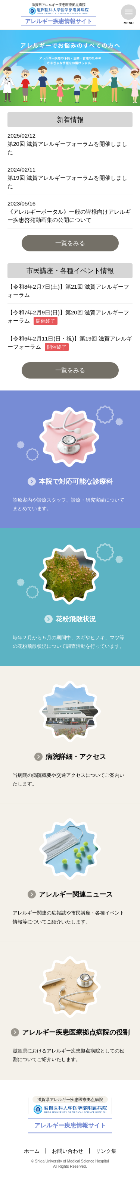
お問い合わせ (67, 1151)
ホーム (32, 1151)
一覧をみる (70, 243)
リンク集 (106, 1151)
